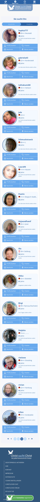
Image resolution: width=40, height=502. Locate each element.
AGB (6, 466)
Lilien (21, 412)
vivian (22, 385)
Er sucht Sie (29, 24)
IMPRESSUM (9, 473)
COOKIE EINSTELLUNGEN (13, 481)
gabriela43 (24, 57)
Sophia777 (23, 30)
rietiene (22, 357)
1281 (25, 439)
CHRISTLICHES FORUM (12, 488)
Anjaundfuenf (25, 221)
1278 (15, 439)
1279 (18, 439)
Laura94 (22, 166)
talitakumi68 (25, 85)
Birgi (21, 303)
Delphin (22, 330)
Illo (20, 248)
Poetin (22, 194)
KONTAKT (8, 470)
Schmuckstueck (26, 139)
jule (20, 112)
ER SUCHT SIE (9, 491)
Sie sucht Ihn (11, 24)
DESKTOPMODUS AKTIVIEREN (14, 462)
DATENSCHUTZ (10, 477)
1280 (22, 439)
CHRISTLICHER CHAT (11, 484)
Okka (21, 275)
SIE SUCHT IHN (10, 495)
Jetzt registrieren (19, 498)
